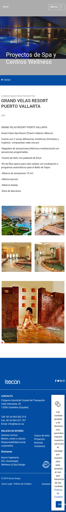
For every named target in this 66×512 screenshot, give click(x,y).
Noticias (38, 442)
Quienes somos (9, 435)
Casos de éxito (42, 435)
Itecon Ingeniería (10, 457)
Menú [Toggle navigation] (56, 7)
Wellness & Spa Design (13, 464)
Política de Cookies (58, 493)
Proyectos (39, 439)
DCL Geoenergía (9, 461)
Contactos (39, 446)
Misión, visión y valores (13, 438)
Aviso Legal (7, 484)
